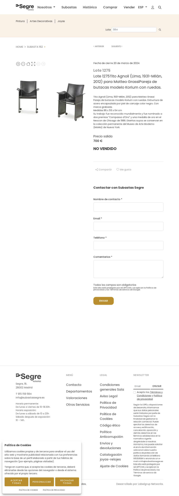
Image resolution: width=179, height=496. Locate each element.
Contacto (73, 385)
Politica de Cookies (108, 416)
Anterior (98, 46)
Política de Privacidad (54, 490)
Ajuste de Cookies (114, 466)
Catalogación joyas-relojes (111, 457)
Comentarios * (102, 257)
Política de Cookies (28, 490)
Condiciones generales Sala (112, 387)
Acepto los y (150, 395)
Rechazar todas (67, 482)
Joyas (61, 21)
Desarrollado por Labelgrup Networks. (139, 484)
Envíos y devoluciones (110, 445)
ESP (141, 7)
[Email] (141, 386)
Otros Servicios (78, 404)
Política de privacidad (149, 397)
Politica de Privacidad (108, 405)
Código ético (110, 425)
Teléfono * (100, 238)
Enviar (103, 301)
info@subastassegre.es (30, 397)
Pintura (20, 21)
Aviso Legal (108, 396)
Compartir (103, 169)
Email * (97, 218)
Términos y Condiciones (150, 394)
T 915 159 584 (24, 394)
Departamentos (79, 391)
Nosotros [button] (45, 7)
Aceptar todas (16, 482)
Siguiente (117, 46)
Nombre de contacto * (107, 199)
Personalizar (41, 481)
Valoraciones (76, 398)
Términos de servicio (119, 289)
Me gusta (124, 169)
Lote (108, 29)
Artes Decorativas (41, 21)
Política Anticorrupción (111, 434)
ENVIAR (157, 386)
